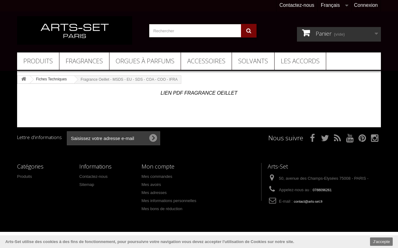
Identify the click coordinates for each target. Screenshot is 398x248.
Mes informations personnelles (168, 200)
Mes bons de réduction (162, 208)
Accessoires (206, 61)
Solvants (253, 61)
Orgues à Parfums (145, 61)
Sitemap (86, 184)
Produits (38, 61)
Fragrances (84, 61)
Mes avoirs (151, 184)
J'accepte (381, 241)
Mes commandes (156, 176)
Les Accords (300, 61)
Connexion (366, 5)
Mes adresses (154, 192)
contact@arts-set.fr (308, 201)
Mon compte (157, 166)
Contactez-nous (297, 5)
